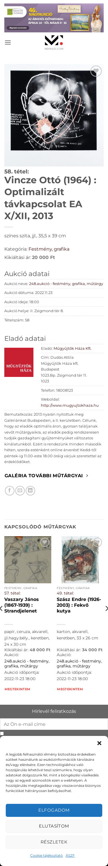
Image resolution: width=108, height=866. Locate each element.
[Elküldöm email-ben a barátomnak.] (20, 490)
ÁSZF (70, 855)
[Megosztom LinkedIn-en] (30, 490)
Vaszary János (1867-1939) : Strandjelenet (21, 605)
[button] (99, 743)
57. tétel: (12, 593)
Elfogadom (53, 810)
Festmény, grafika (49, 249)
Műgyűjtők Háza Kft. (73, 348)
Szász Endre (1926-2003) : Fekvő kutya (79, 605)
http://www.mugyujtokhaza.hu (70, 405)
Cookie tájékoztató (46, 855)
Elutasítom (54, 826)
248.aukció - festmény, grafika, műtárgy (66, 284)
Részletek (54, 842)
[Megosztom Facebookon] (9, 490)
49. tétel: (65, 593)
